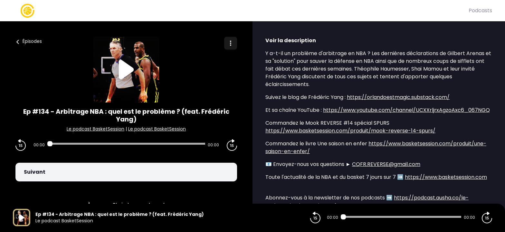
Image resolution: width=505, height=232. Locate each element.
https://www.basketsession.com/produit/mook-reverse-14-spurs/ (350, 130)
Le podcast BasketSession (95, 129)
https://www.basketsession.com (446, 177)
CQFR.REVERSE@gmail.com (386, 164)
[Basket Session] (241, 11)
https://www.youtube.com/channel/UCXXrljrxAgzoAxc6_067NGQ (406, 110)
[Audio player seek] (126, 143)
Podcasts (480, 10)
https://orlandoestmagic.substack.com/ (398, 97)
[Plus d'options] (230, 43)
